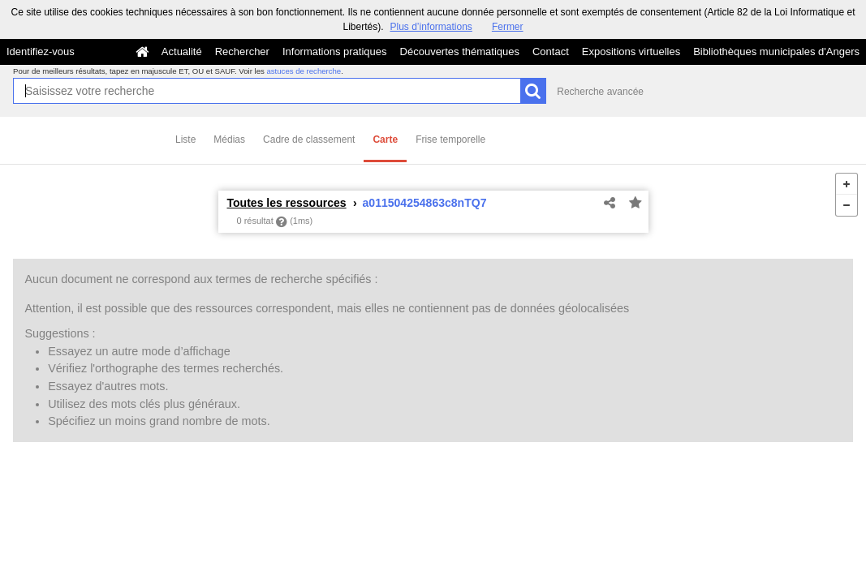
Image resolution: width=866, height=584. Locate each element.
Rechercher (242, 51)
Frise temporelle (450, 139)
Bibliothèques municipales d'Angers (776, 51)
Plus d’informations (431, 26)
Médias (229, 139)
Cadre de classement (309, 139)
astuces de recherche (303, 71)
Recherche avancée (600, 91)
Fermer (507, 26)
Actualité (182, 51)
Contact (550, 51)
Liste (185, 139)
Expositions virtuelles (631, 51)
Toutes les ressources (287, 202)
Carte (385, 139)
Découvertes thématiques (459, 51)
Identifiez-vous (40, 51)
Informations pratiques (334, 51)
